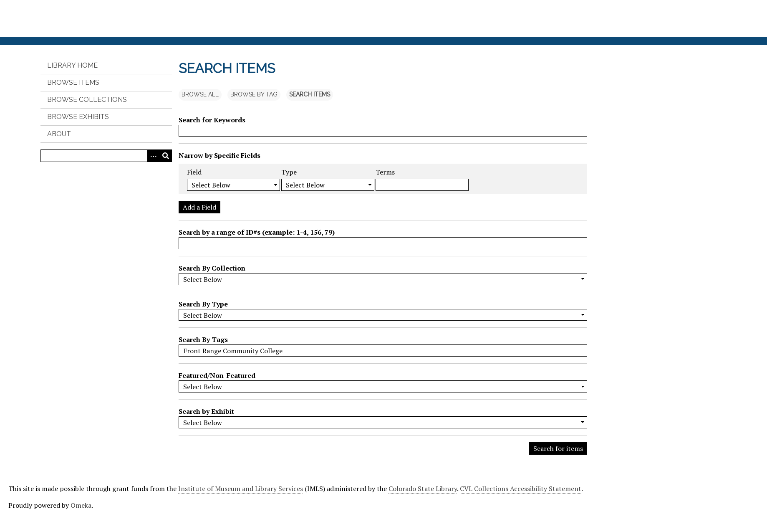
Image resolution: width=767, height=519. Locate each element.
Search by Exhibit (206, 411)
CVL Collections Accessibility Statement (520, 488)
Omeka (81, 505)
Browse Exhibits (78, 117)
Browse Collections (87, 100)
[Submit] (165, 155)
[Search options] (153, 155)
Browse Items (73, 82)
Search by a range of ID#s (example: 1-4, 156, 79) (257, 232)
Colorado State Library (423, 488)
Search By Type (203, 304)
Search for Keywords (212, 119)
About (59, 134)
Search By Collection (212, 268)
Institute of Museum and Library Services (240, 488)
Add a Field (199, 207)
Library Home (72, 65)
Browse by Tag (254, 94)
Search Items (309, 94)
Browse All (200, 94)
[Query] (106, 155)
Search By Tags (203, 339)
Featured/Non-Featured (217, 375)
